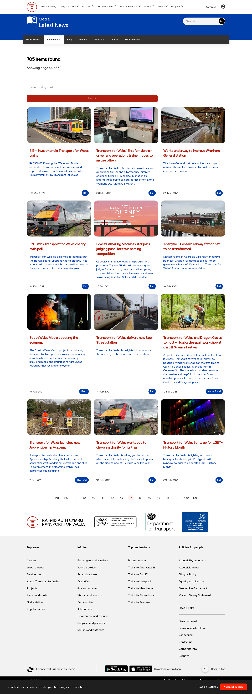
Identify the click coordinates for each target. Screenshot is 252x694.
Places (161, 6)
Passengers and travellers (93, 560)
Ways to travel (68, 6)
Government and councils (93, 615)
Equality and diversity (191, 581)
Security (184, 655)
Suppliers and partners (91, 623)
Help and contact (129, 6)
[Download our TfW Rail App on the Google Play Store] (116, 668)
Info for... (86, 6)
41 (102, 497)
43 (121, 497)
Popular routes (36, 609)
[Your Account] (223, 7)
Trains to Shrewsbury (141, 595)
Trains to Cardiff (138, 574)
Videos (114, 39)
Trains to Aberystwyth (141, 567)
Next (186, 497)
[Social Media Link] (51, 669)
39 (84, 497)
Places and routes (38, 595)
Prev (65, 497)
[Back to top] (213, 668)
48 (167, 497)
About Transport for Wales (43, 581)
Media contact (132, 39)
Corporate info (188, 648)
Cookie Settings (208, 686)
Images (83, 39)
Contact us (185, 641)
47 (158, 497)
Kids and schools (87, 588)
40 (93, 497)
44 (130, 497)
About (147, 6)
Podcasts (99, 39)
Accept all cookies (233, 687)
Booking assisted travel (192, 628)
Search (92, 98)
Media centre (33, 39)
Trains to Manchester (141, 588)
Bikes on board (188, 621)
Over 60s (83, 581)
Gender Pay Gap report (193, 588)
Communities (85, 602)
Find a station (35, 602)
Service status (105, 6)
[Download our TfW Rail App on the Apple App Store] (140, 668)
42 (112, 497)
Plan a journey (48, 6)
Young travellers (87, 567)
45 (140, 497)
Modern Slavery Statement (195, 595)
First (56, 497)
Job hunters (85, 609)
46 (149, 497)
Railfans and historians (91, 629)
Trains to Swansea (139, 602)
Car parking (186, 634)
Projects (176, 6)
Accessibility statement (192, 560)
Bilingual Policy (187, 574)
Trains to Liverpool (139, 581)
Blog (69, 39)
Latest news (53, 39)
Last (195, 497)
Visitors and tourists (90, 595)
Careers (31, 560)
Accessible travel (87, 574)
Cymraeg (211, 7)
